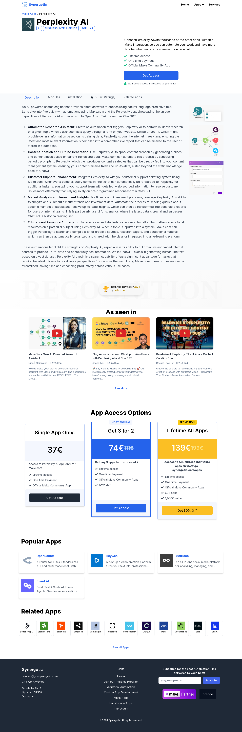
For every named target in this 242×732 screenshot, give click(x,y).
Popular (87, 28)
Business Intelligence (61, 28)
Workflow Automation (121, 687)
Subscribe (211, 680)
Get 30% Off (187, 510)
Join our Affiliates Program (121, 681)
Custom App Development (121, 692)
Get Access (151, 75)
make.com (120, 290)
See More (121, 388)
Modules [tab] (54, 97)
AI (39, 28)
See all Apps (121, 647)
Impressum (121, 708)
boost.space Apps (120, 703)
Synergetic (32, 669)
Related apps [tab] (133, 97)
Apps (197, 4)
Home (185, 4)
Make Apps (29, 13)
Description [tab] (33, 97)
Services (214, 4)
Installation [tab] (74, 97)
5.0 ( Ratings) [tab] (102, 97)
